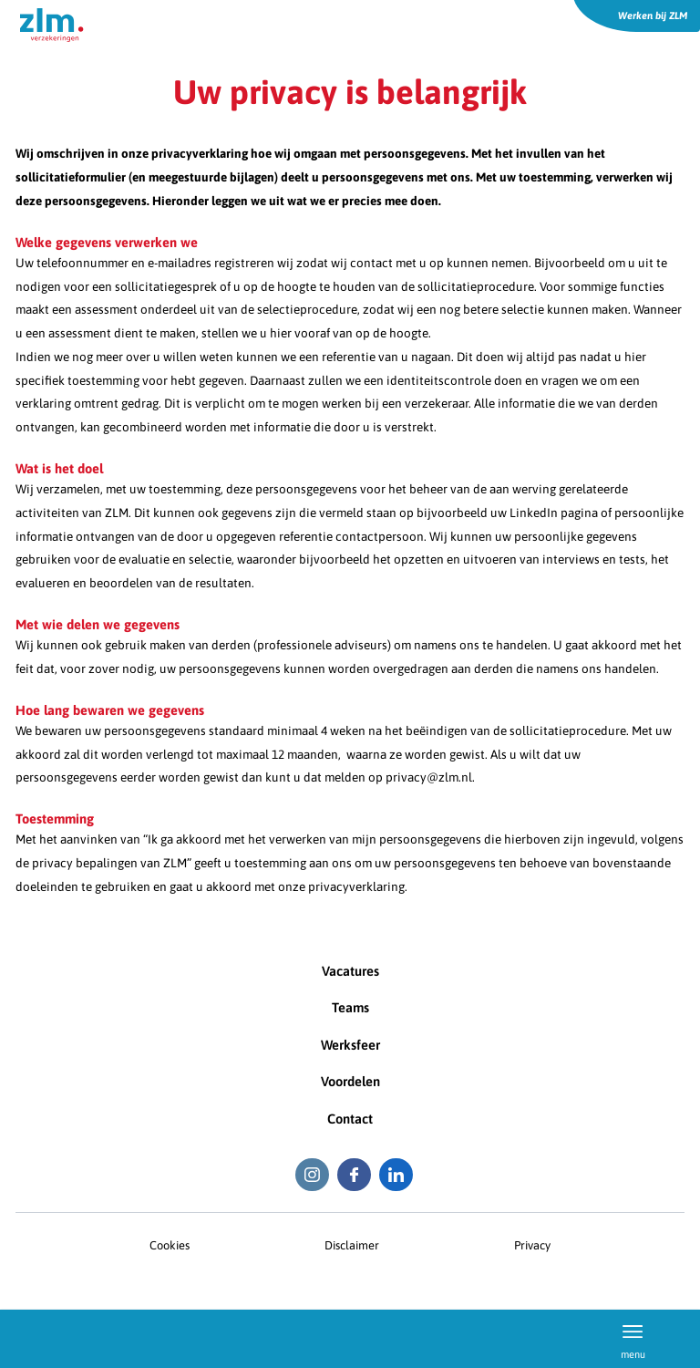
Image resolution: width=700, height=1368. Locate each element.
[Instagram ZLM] (312, 1175)
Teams (350, 1007)
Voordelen (350, 1081)
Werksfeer (350, 1044)
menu (633, 1338)
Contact (350, 1118)
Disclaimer (351, 1245)
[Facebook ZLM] (354, 1175)
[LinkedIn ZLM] (396, 1175)
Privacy (532, 1245)
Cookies (169, 1245)
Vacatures (350, 971)
